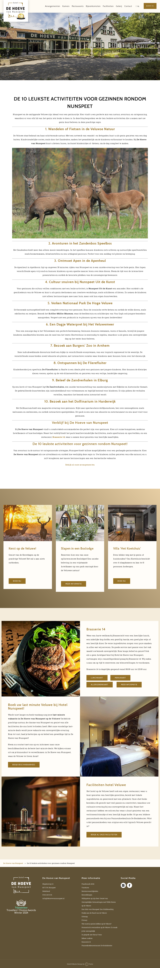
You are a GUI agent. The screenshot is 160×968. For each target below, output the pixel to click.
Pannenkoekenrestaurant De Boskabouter (97, 945)
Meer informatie (73, 584)
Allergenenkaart (99, 684)
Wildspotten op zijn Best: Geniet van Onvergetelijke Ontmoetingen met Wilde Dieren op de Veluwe (99, 902)
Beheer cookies (87, 938)
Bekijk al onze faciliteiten (104, 834)
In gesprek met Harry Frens (92, 935)
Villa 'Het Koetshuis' (129, 548)
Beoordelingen (87, 895)
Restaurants (73, 6)
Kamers (61, 6)
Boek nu (148, 6)
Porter (89, 964)
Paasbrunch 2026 (88, 884)
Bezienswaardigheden (90, 891)
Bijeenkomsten (89, 6)
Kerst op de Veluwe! (24, 548)
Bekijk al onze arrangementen (80, 464)
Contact (124, 6)
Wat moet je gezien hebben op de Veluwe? (96, 924)
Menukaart (120, 678)
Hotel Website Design (74, 964)
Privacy (84, 920)
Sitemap (85, 916)
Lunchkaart (97, 678)
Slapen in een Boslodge (80, 548)
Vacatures (85, 888)
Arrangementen (48, 6)
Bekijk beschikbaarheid (23, 764)
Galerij (115, 6)
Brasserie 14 (86, 942)
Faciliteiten (103, 6)
